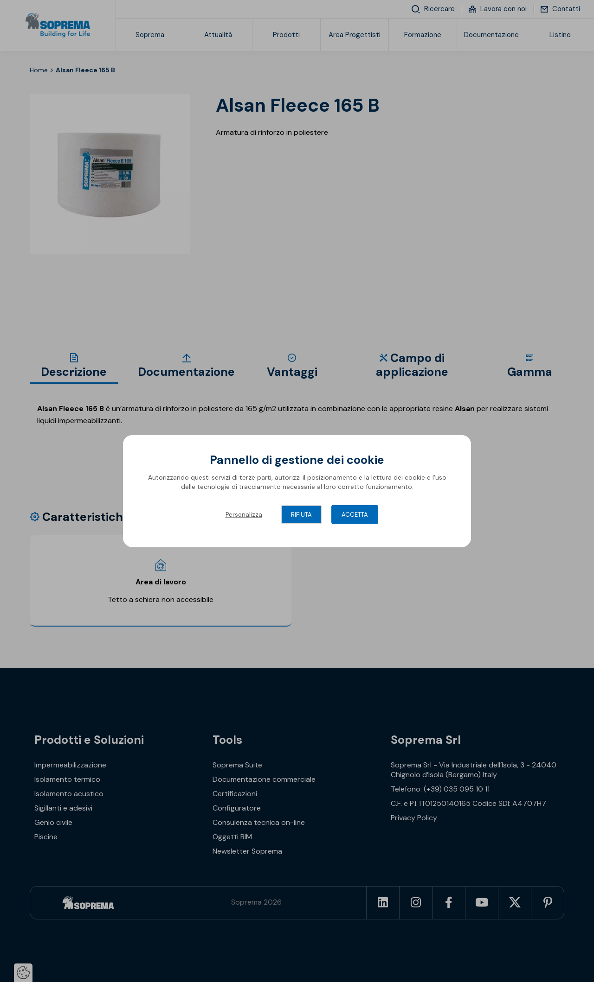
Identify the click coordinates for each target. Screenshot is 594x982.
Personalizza (244, 515)
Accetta (355, 515)
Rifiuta (301, 515)
